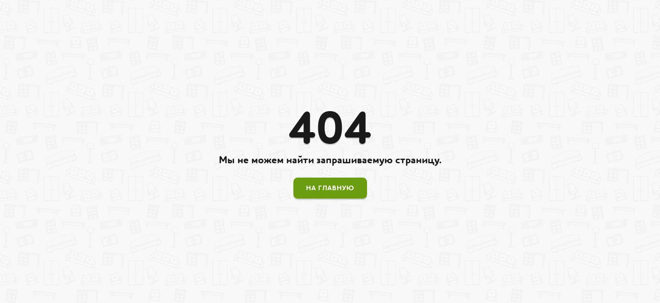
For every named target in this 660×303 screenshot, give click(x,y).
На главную (330, 188)
